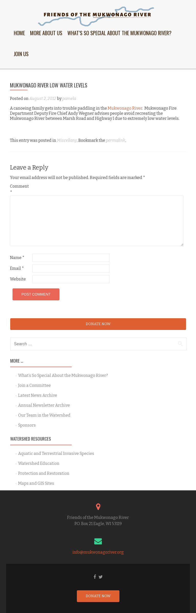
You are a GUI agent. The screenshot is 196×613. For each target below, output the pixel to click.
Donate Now (98, 324)
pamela (69, 98)
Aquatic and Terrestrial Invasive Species (56, 453)
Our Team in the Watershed (44, 415)
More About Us (46, 33)
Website (18, 279)
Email (17, 268)
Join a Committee (34, 385)
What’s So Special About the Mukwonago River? (119, 33)
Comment (19, 189)
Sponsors (27, 425)
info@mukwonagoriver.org (98, 552)
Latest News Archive (37, 395)
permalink (115, 140)
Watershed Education (38, 463)
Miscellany (67, 140)
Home (19, 33)
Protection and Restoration (43, 473)
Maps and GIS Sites (36, 483)
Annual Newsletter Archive (44, 405)
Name (17, 257)
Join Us (21, 54)
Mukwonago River (125, 108)
